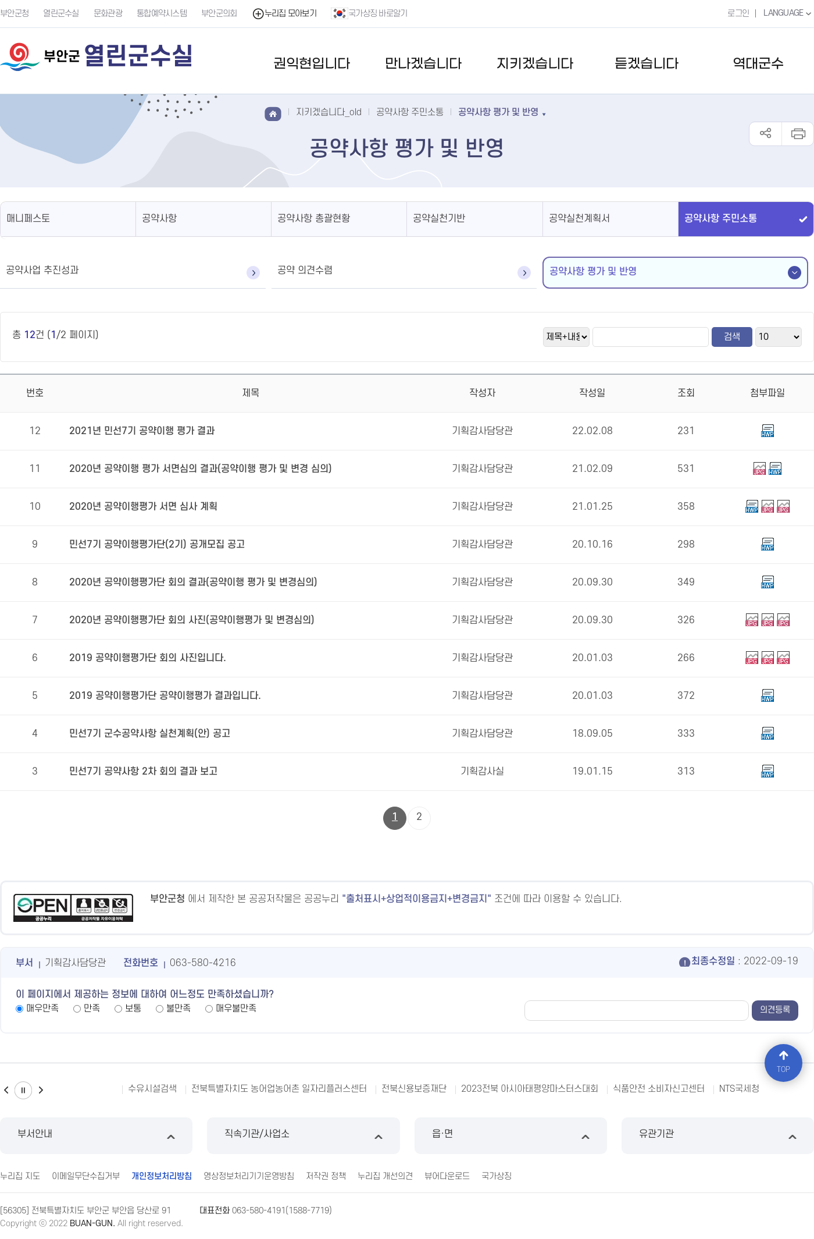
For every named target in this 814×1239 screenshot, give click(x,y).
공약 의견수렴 (305, 270)
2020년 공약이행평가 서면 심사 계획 (143, 507)
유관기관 (718, 1135)
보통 (133, 1008)
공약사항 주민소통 (720, 219)
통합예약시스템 (162, 14)
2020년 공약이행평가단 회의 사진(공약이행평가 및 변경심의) (192, 620)
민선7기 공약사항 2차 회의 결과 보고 (143, 771)
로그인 (738, 14)
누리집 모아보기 (284, 14)
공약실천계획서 (579, 219)
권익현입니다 (311, 64)
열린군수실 (61, 14)
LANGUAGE (788, 13)
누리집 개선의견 (385, 1176)
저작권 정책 (326, 1176)
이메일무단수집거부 (86, 1176)
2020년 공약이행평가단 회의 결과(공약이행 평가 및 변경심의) (193, 582)
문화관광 (108, 14)
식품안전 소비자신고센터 (659, 1089)
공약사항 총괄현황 (313, 219)
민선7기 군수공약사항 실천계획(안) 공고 (149, 734)
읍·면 (511, 1135)
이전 (6, 1090)
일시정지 (23, 1090)
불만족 (178, 1008)
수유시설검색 (152, 1089)
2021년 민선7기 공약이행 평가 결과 (142, 431)
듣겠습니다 (647, 64)
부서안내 (96, 1135)
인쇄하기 (797, 133)
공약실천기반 (439, 219)
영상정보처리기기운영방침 (249, 1176)
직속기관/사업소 (303, 1135)
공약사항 (159, 219)
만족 (92, 1008)
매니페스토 (28, 219)
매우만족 (42, 1008)
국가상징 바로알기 (369, 13)
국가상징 (496, 1176)
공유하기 (765, 133)
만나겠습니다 (423, 64)
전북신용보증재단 (414, 1089)
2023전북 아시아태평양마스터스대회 (529, 1089)
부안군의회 (219, 14)
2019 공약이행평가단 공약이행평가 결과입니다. (165, 696)
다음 (41, 1090)
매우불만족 (236, 1008)
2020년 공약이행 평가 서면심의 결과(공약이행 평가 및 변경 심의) (200, 469)
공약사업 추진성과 (42, 270)
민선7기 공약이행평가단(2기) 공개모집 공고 (157, 544)
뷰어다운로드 (447, 1176)
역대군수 (758, 64)
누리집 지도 (20, 1176)
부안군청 (14, 14)
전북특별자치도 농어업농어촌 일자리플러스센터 (279, 1089)
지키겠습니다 (535, 64)
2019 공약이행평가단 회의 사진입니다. (147, 658)
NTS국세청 (739, 1089)
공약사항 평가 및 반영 (593, 272)
